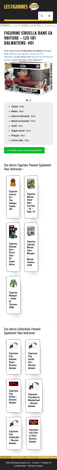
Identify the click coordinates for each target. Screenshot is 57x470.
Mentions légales (35, 466)
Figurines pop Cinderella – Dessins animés (14, 437)
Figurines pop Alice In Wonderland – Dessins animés (34, 400)
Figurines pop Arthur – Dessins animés (13, 396)
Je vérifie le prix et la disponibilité (24, 150)
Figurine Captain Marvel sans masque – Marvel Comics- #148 (31, 253)
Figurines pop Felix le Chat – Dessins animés (33, 435)
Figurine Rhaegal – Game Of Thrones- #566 (13, 300)
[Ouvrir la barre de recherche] (42, 16)
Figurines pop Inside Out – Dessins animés (32, 360)
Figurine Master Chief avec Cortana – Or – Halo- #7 (31, 202)
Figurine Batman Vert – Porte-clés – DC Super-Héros (13, 254)
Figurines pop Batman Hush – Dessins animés (13, 360)
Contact (35, 463)
